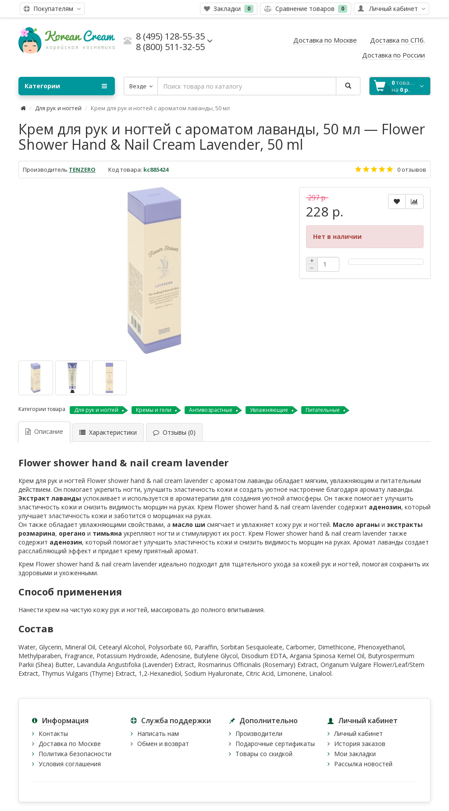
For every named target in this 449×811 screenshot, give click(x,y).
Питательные (323, 410)
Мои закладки (355, 754)
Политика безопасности (75, 754)
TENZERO (82, 169)
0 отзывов (411, 169)
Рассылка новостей (363, 764)
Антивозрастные (210, 410)
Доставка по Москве (70, 743)
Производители (258, 733)
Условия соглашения (70, 764)
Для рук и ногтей (58, 108)
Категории (66, 86)
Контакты (53, 733)
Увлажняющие (269, 410)
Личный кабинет (358, 733)
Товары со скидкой (263, 754)
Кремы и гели (153, 410)
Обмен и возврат (163, 743)
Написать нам (158, 733)
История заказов (359, 743)
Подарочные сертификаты (275, 743)
